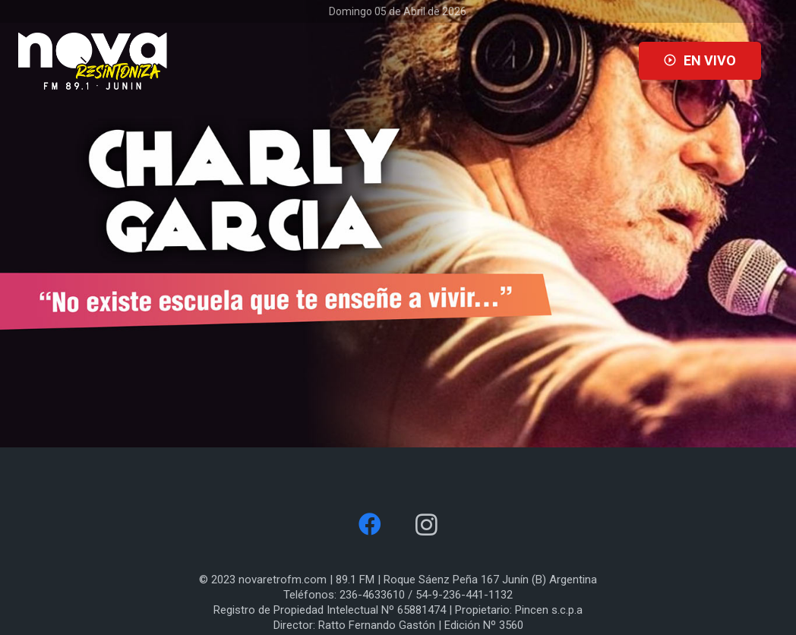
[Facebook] (369, 524)
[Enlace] (92, 61)
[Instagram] (426, 524)
